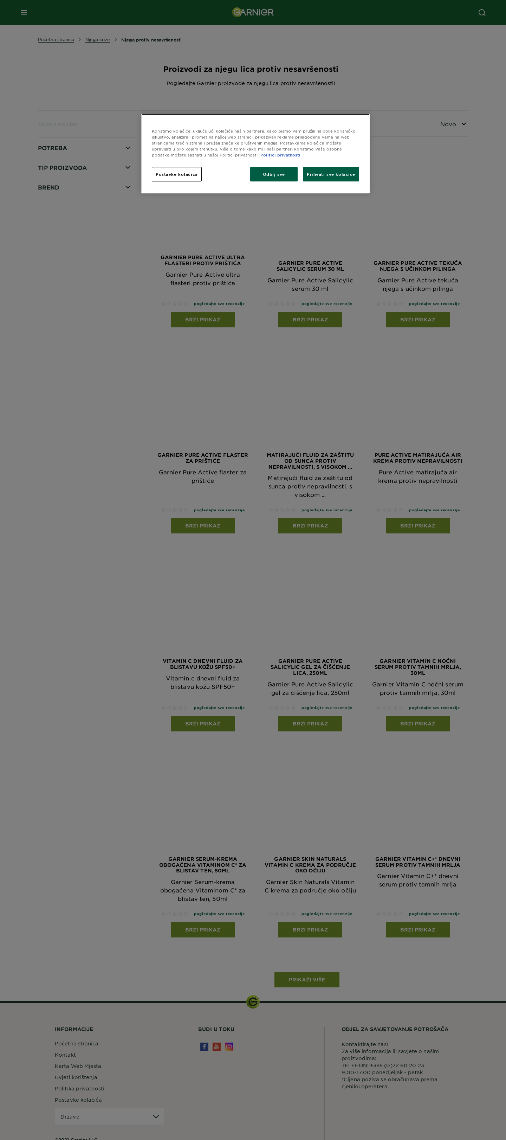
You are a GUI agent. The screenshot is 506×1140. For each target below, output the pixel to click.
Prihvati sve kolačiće (331, 174)
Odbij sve (274, 174)
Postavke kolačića (177, 174)
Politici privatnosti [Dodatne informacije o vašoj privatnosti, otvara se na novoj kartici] (280, 154)
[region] (255, 153)
